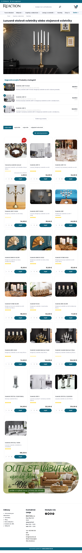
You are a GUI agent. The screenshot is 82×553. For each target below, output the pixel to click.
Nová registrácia (16, 1)
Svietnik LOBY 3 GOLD (11, 212)
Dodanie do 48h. (9, 526)
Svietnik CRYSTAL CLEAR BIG (64, 398)
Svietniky (28, 16)
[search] (59, 6)
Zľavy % (67, 13)
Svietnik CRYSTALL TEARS (12, 445)
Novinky (59, 13)
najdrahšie (17, 127)
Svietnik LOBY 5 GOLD (36, 212)
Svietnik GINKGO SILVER (12, 258)
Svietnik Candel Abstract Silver (65, 352)
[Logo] (13, 7)
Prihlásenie (6, 1)
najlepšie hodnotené (37, 127)
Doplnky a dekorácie (31, 13)
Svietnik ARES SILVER (61, 305)
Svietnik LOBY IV (35, 165)
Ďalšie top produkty (41, 119)
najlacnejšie (8, 127)
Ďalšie (75, 12)
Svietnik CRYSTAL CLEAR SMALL (14, 398)
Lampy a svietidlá (47, 13)
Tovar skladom (9, 13)
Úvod (8, 16)
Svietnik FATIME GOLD (62, 258)
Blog (5, 522)
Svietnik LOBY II (35, 398)
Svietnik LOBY (59, 212)
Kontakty (7, 520)
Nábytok (18, 13)
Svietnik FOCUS (35, 305)
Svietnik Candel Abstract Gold (39, 352)
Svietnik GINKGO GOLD (37, 258)
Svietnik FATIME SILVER (12, 305)
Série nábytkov (8, 524)
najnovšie (25, 127)
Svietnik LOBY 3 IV (60, 165)
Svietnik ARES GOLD (11, 352)
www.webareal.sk (47, 551)
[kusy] (9, 179)
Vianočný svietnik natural (13, 165)
